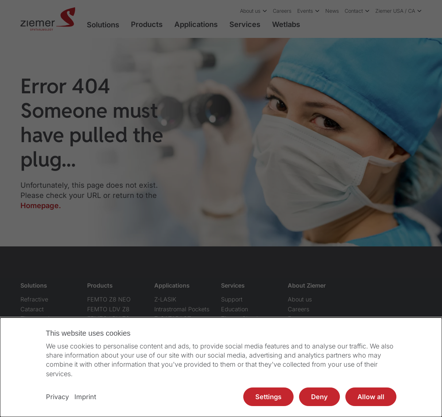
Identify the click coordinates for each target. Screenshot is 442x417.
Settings (268, 397)
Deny (319, 397)
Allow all (370, 397)
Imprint (85, 397)
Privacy (57, 397)
